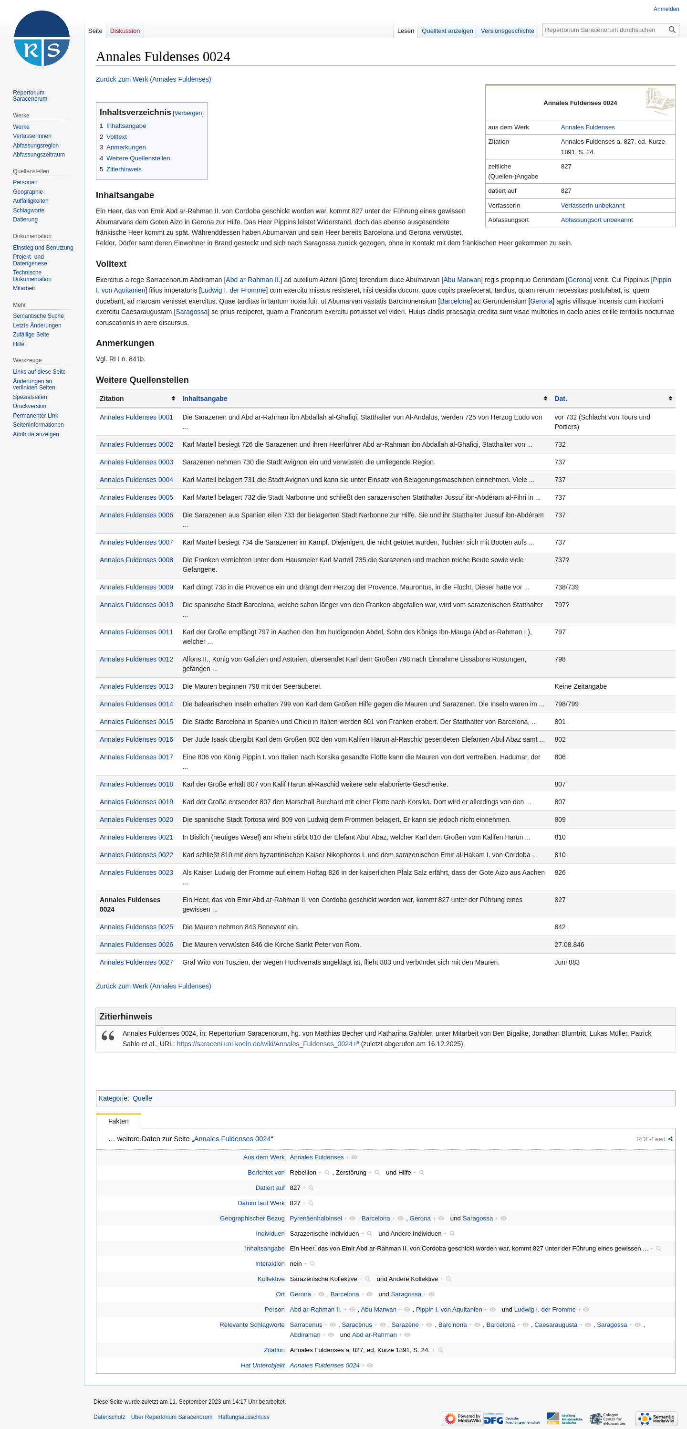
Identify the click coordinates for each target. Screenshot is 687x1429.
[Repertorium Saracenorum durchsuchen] (610, 29)
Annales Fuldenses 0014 (136, 704)
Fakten (118, 1121)
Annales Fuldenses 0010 (136, 605)
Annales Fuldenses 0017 (136, 757)
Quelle (142, 1098)
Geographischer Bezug (252, 1218)
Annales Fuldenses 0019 (136, 802)
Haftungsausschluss (243, 1417)
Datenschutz (109, 1417)
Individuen (270, 1233)
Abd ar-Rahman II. (253, 280)
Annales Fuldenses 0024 (232, 1139)
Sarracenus (306, 1324)
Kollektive (271, 1278)
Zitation (274, 1350)
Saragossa (192, 311)
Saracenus (357, 1324)
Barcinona (452, 1324)
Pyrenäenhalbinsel (316, 1218)
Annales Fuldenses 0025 (136, 927)
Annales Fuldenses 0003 (136, 462)
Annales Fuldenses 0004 (136, 479)
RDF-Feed (651, 1139)
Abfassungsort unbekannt (597, 219)
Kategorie (113, 1098)
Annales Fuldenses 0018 (136, 784)
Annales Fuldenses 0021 (136, 837)
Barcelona (455, 301)
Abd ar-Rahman (374, 1334)
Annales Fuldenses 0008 (136, 560)
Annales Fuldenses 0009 (136, 587)
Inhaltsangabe (204, 398)
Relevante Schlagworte (252, 1324)
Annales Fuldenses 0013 (136, 686)
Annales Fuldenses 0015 (136, 721)
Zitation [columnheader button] (112, 398)
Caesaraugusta (555, 1324)
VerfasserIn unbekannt (593, 205)
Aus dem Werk (264, 1157)
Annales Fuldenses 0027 (136, 962)
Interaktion (270, 1263)
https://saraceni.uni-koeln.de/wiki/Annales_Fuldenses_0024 (265, 1044)
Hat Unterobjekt (263, 1365)
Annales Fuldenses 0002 (136, 444)
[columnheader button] (364, 398)
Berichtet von (266, 1172)
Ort (280, 1294)
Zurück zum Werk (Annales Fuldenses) (153, 79)
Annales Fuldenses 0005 (136, 497)
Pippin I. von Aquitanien (449, 1309)
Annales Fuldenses (588, 127)
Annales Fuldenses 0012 (136, 659)
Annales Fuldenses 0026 (136, 944)
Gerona (579, 280)
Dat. (560, 398)
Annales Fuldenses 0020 (136, 819)
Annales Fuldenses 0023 (136, 872)
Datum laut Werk (261, 1203)
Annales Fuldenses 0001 (136, 417)
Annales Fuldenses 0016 (136, 739)
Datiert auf (270, 1187)
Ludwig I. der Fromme (233, 290)
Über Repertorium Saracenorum (172, 1417)
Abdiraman (305, 1334)
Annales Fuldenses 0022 (136, 855)
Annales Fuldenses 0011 (136, 632)
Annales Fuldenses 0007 (136, 542)
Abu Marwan (462, 280)
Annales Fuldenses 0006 (136, 515)
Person (275, 1309)
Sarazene (405, 1324)
